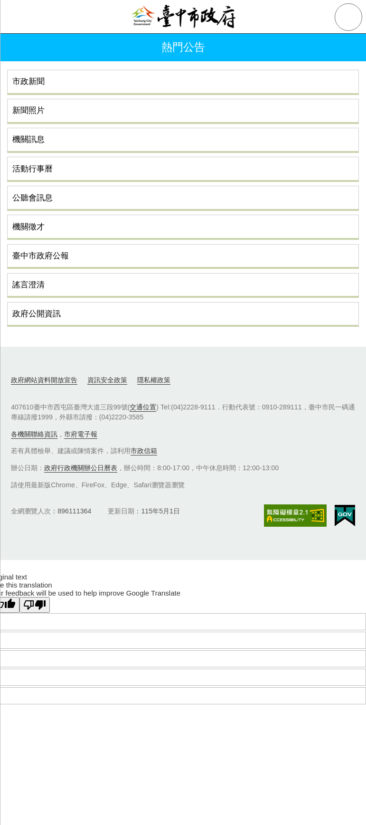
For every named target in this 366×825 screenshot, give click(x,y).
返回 (20, 47)
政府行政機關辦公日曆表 (80, 468)
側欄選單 (17, 17)
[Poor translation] (34, 605)
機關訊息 (28, 139)
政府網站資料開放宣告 (44, 380)
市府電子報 (80, 434)
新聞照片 (28, 110)
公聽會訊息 (32, 197)
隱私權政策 (153, 380)
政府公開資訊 (36, 313)
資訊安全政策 (107, 380)
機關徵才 (28, 226)
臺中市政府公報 (40, 255)
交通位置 (143, 407)
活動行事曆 (32, 168)
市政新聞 (28, 81)
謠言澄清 (28, 284)
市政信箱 (144, 451)
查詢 (348, 17)
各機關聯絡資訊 (34, 434)
